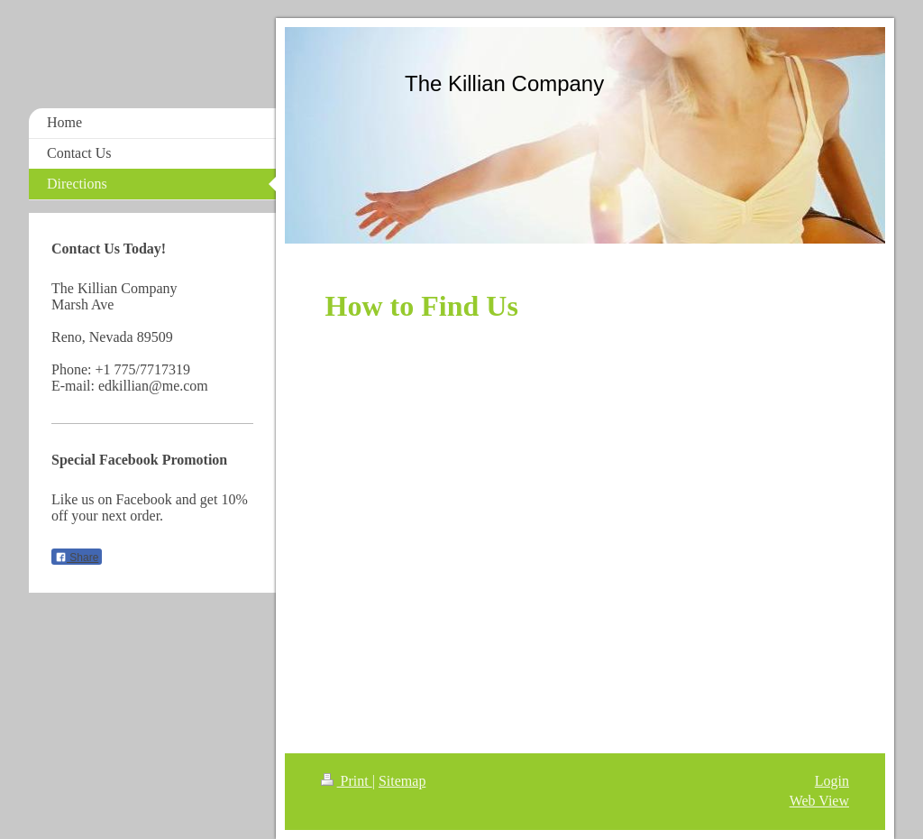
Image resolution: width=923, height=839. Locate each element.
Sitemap (402, 780)
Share (76, 557)
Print (346, 780)
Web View (819, 800)
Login (832, 780)
